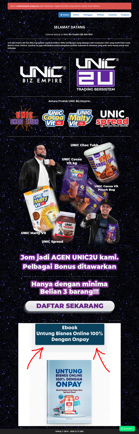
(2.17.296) (79, 431)
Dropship (112, 14)
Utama (64, 14)
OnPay (58, 431)
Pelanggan (88, 14)
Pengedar (125, 14)
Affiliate (100, 14)
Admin (76, 14)
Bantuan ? (127, 428)
